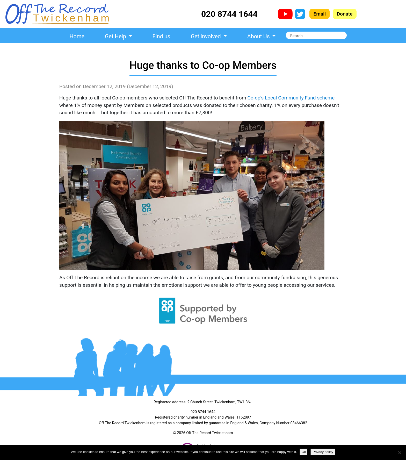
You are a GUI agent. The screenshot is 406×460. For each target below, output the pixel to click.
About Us (259, 36)
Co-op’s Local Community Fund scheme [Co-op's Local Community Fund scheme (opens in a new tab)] (291, 98)
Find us (161, 36)
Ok (304, 452)
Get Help (116, 36)
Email (319, 14)
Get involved (206, 36)
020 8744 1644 (229, 14)
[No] (399, 452)
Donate (344, 14)
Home (77, 36)
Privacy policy (323, 452)
